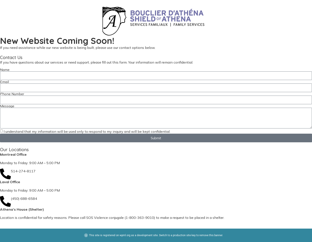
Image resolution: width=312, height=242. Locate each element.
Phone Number (12, 94)
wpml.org (125, 235)
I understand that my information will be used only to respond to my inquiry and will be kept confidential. (87, 131)
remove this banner (210, 235)
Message (7, 106)
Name (5, 69)
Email (4, 81)
